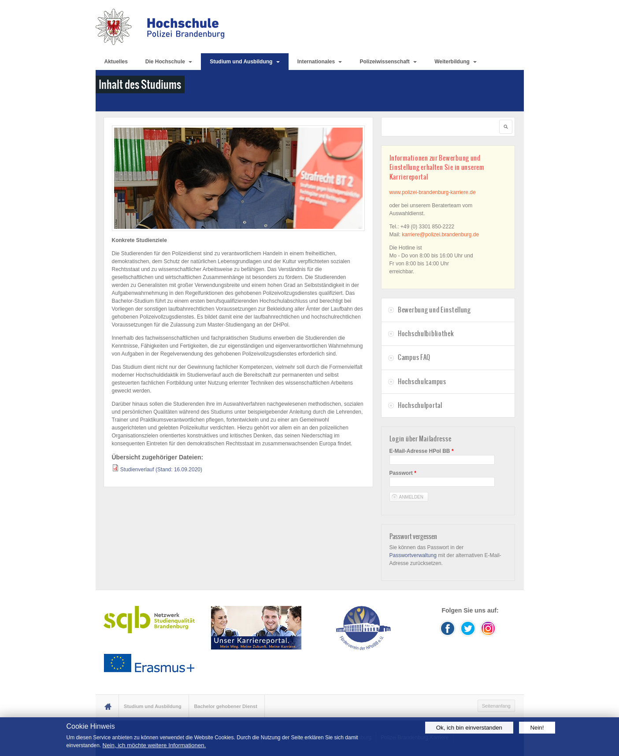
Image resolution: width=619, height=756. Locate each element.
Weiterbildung (455, 62)
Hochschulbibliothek (426, 333)
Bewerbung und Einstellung (434, 310)
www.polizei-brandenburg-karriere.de (432, 192)
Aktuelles (116, 62)
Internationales (319, 62)
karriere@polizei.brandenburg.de (440, 234)
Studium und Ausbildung (245, 62)
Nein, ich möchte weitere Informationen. (154, 745)
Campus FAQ (414, 357)
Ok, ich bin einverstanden (469, 727)
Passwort (402, 473)
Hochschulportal (420, 405)
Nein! (537, 727)
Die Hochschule (168, 62)
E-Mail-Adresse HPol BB (421, 451)
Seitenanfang (496, 705)
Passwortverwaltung (413, 555)
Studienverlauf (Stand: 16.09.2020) (161, 469)
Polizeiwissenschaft (388, 62)
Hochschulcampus (422, 381)
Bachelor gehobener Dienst (225, 706)
